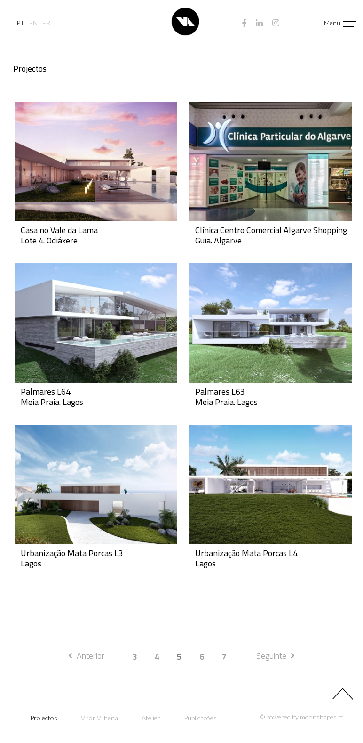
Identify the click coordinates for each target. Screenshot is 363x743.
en (33, 23)
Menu (332, 23)
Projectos (43, 718)
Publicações (200, 718)
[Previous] (86, 656)
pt (20, 23)
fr (46, 23)
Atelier (151, 718)
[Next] (275, 656)
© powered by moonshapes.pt (302, 717)
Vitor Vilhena (99, 718)
